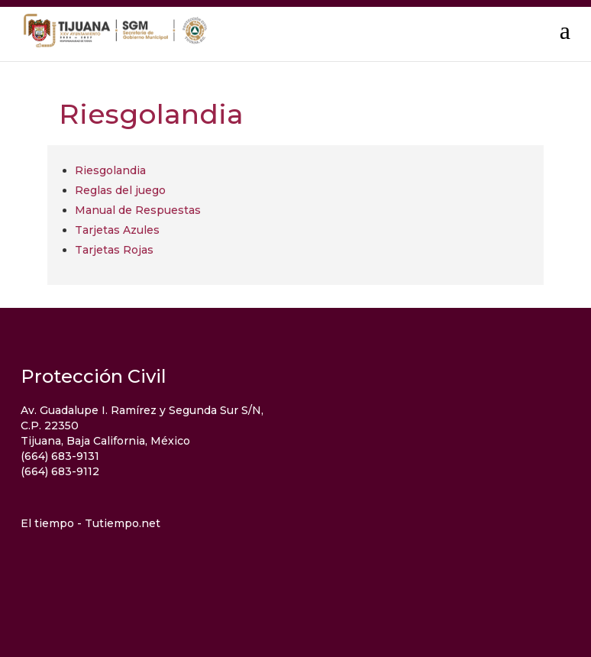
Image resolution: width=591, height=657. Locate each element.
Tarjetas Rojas (114, 250)
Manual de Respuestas (138, 210)
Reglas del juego (120, 190)
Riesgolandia (110, 170)
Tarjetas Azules (117, 230)
